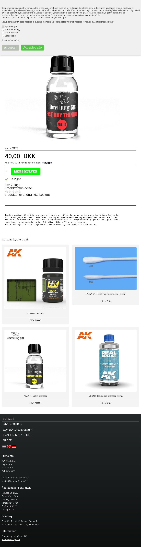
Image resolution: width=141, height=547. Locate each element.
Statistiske (10, 36)
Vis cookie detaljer (10, 40)
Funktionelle (11, 33)
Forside (8, 418)
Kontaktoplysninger (17, 429)
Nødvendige (11, 26)
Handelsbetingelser (17, 435)
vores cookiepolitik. (90, 15)
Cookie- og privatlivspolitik (15, 536)
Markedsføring (12, 29)
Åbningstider (12, 424)
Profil (7, 440)
